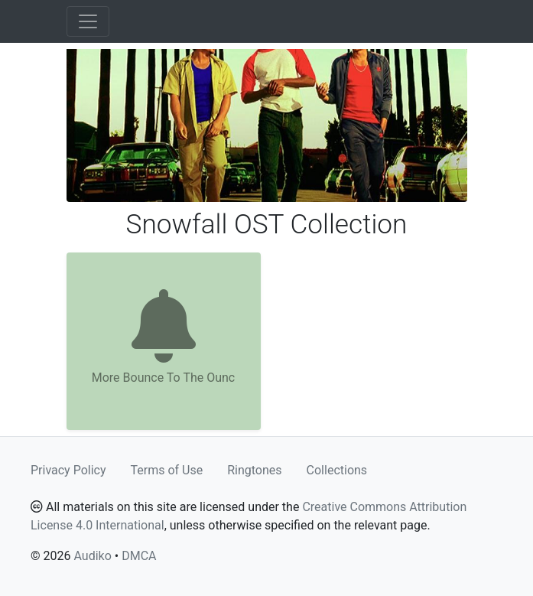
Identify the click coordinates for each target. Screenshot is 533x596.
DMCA (139, 556)
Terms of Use (167, 470)
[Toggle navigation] (88, 21)
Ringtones (254, 470)
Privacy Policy (68, 470)
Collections (337, 470)
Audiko (92, 556)
